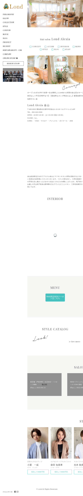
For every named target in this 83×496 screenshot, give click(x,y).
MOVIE (6, 34)
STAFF (67, 49)
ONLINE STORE (10, 58)
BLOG (5, 38)
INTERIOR (64, 46)
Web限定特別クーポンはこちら (55, 297)
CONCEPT (36, 46)
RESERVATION (13, 63)
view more (75, 341)
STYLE (5, 26)
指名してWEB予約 (38, 472)
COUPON (6, 30)
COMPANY (7, 54)
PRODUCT (7, 42)
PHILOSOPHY (8, 14)
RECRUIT (6, 46)
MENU (78, 46)
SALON (6, 18)
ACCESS (50, 46)
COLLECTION (8, 22)
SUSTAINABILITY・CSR (12, 50)
